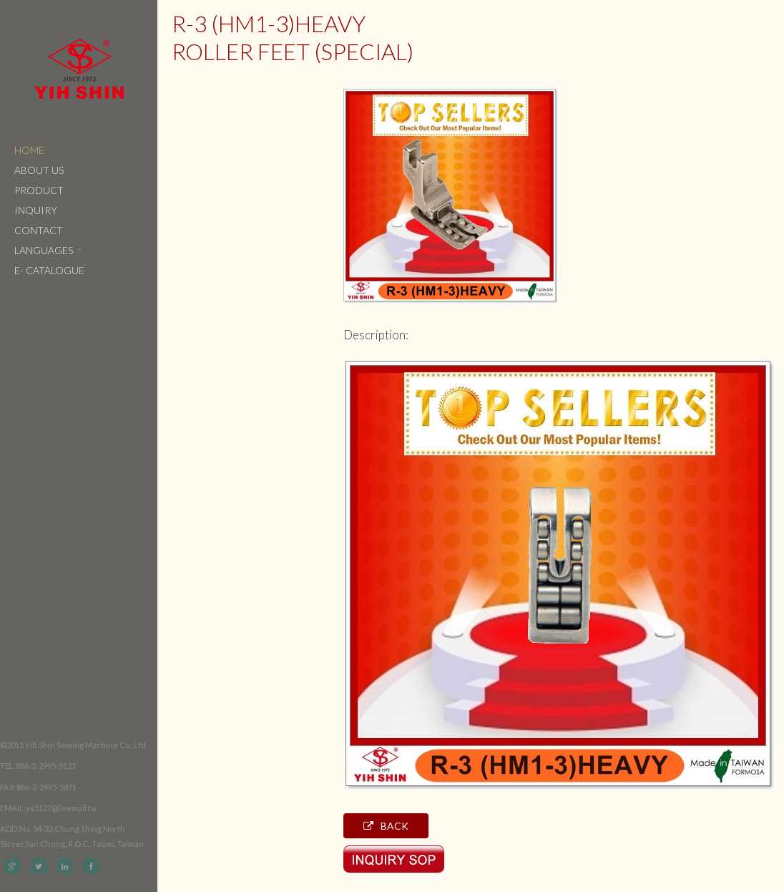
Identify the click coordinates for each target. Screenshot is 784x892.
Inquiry (35, 210)
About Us (39, 170)
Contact (38, 230)
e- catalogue (49, 270)
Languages (48, 250)
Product (39, 190)
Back (385, 826)
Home (29, 150)
